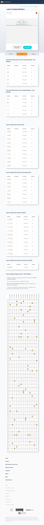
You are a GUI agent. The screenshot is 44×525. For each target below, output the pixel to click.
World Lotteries (9, 467)
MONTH (10, 54)
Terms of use (8, 498)
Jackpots (7, 470)
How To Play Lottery (9, 487)
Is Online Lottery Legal (10, 490)
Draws (6, 473)
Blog (6, 476)
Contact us (7, 496)
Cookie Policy (8, 501)
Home (21, 6)
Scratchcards (8, 480)
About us (7, 493)
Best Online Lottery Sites (11, 464)
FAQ (6, 485)
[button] (42, 2)
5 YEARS (33, 54)
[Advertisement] (22, 35)
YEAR (22, 54)
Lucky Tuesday (30, 6)
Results (24, 6)
